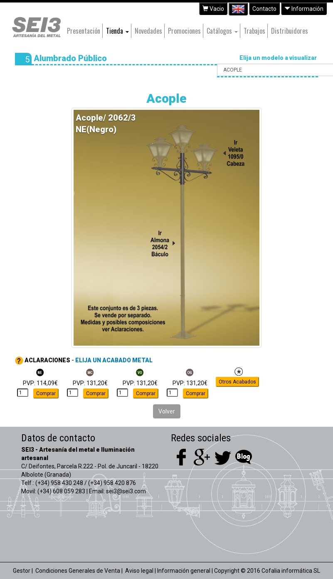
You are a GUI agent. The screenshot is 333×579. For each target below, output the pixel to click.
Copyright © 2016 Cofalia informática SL (267, 570)
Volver (166, 411)
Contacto (264, 8)
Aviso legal (139, 570)
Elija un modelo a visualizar (278, 58)
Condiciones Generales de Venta (77, 570)
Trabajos (254, 31)
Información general (183, 570)
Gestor (21, 570)
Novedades (148, 31)
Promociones (184, 31)
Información (303, 8)
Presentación (83, 31)
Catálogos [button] (222, 31)
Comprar (46, 393)
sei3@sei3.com (126, 491)
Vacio (213, 8)
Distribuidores (289, 31)
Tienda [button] (117, 31)
